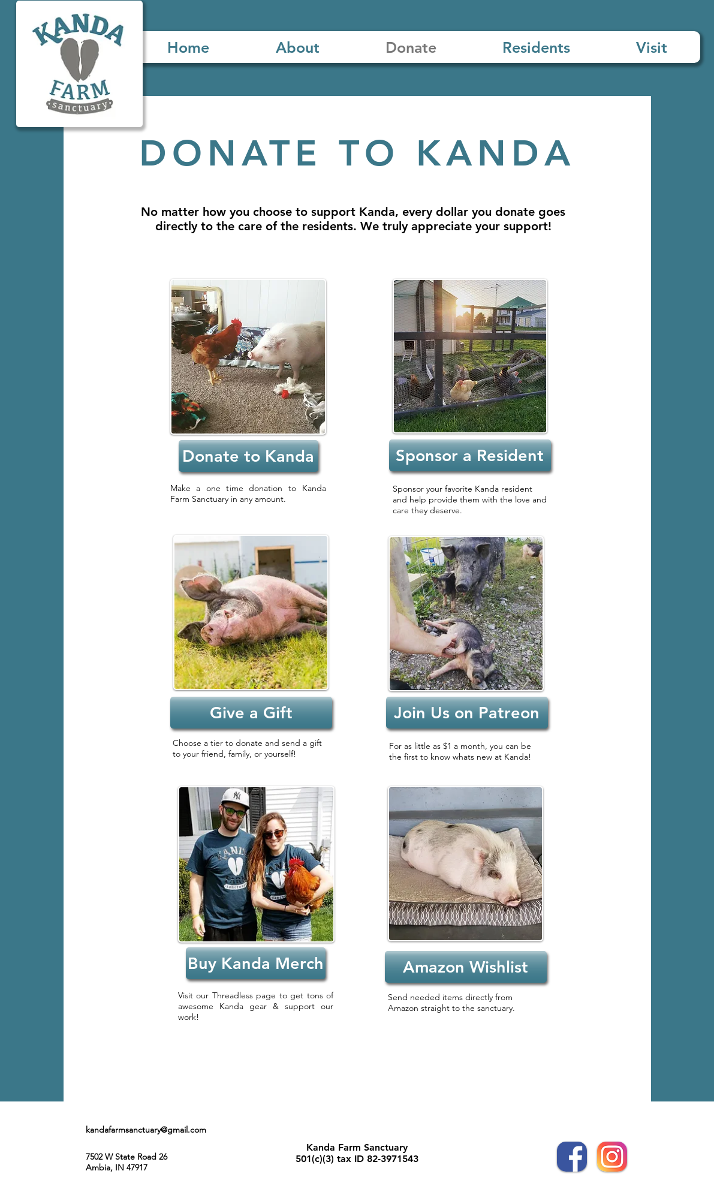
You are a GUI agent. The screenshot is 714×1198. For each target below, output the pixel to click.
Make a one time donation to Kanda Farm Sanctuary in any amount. (248, 493)
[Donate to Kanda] (248, 456)
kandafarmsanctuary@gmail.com (146, 1129)
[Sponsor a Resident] (470, 455)
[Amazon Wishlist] (466, 967)
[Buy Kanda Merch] (256, 963)
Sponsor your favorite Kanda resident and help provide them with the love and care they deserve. (470, 499)
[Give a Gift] (251, 713)
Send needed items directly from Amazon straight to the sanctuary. (452, 1002)
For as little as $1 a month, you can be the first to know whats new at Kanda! (460, 751)
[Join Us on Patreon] (467, 713)
